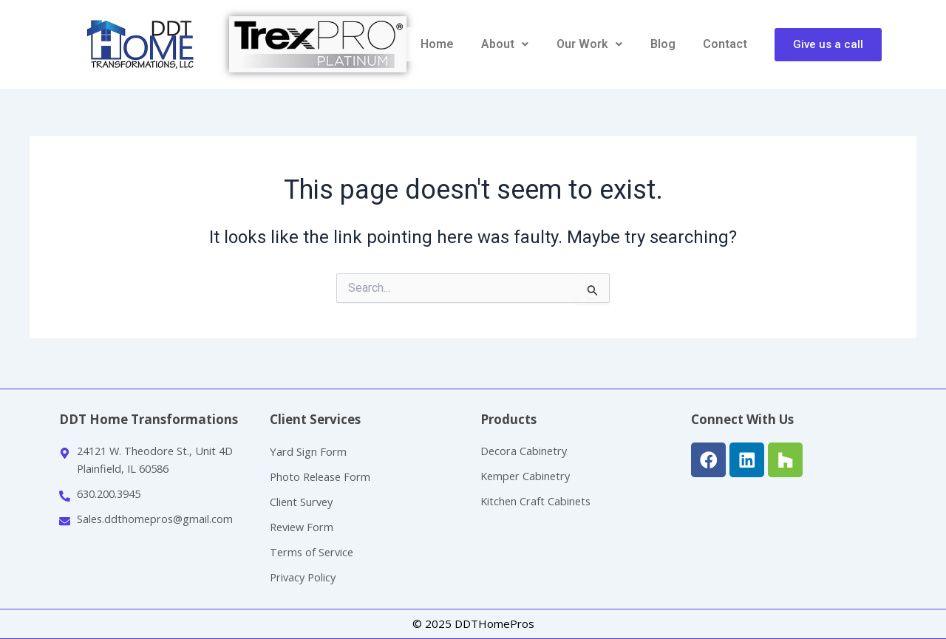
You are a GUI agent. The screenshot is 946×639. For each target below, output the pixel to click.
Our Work (589, 44)
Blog (663, 44)
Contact (725, 44)
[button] (505, 44)
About (504, 44)
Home (437, 44)
